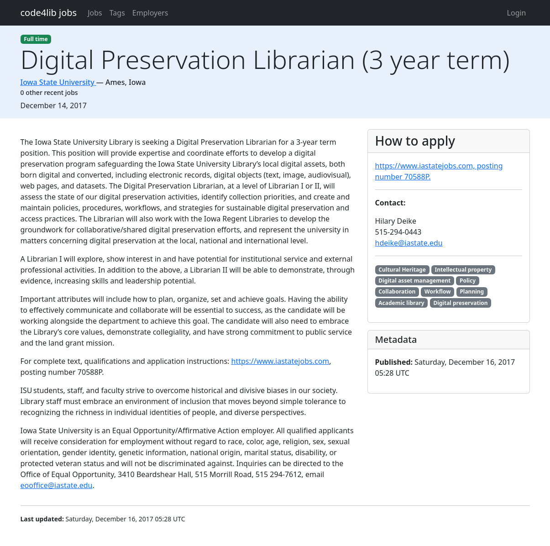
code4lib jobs (49, 12)
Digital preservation (460, 303)
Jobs (95, 13)
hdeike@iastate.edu (409, 243)
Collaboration (396, 291)
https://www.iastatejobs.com (280, 361)
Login (516, 13)
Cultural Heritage (402, 269)
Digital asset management (414, 280)
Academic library (401, 303)
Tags (117, 13)
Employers (150, 13)
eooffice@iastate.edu (57, 485)
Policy (468, 280)
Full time (35, 39)
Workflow (437, 291)
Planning (472, 291)
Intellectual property (463, 269)
